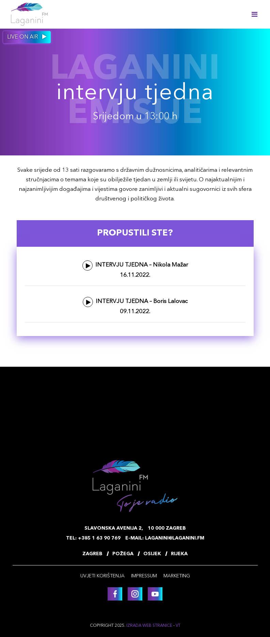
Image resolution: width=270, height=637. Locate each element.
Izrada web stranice (149, 626)
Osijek (152, 553)
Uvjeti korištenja (102, 576)
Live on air (27, 37)
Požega (122, 553)
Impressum (144, 576)
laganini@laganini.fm (174, 538)
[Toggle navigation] (254, 14)
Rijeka (179, 553)
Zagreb (92, 553)
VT (178, 626)
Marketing (176, 576)
